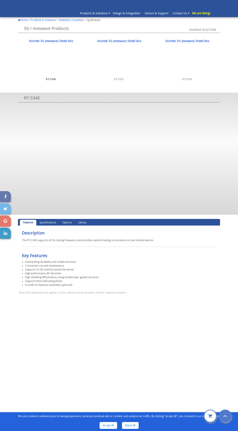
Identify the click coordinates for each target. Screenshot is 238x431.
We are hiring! (201, 13)
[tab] (51, 60)
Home (23, 20)
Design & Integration (126, 13)
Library (82, 222)
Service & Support (156, 13)
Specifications (48, 222)
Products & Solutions (95, 13)
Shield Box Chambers (71, 20)
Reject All (130, 425)
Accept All (108, 425)
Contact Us (181, 13)
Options (67, 222)
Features (28, 222)
